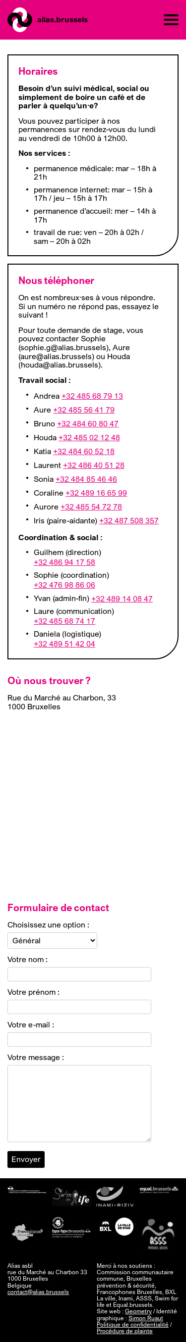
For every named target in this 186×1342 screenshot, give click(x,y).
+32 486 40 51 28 (93, 465)
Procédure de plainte (125, 1331)
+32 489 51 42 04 (64, 644)
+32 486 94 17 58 (64, 562)
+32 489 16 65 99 (96, 493)
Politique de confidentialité (133, 1324)
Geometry (138, 1311)
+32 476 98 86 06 (64, 585)
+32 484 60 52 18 (84, 451)
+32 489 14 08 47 (122, 599)
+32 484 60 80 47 (88, 423)
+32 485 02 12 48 (89, 437)
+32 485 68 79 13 (92, 396)
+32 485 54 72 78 (91, 507)
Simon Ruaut (145, 1318)
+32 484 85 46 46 (86, 479)
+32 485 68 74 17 (64, 621)
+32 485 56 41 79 (84, 410)
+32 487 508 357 (129, 520)
